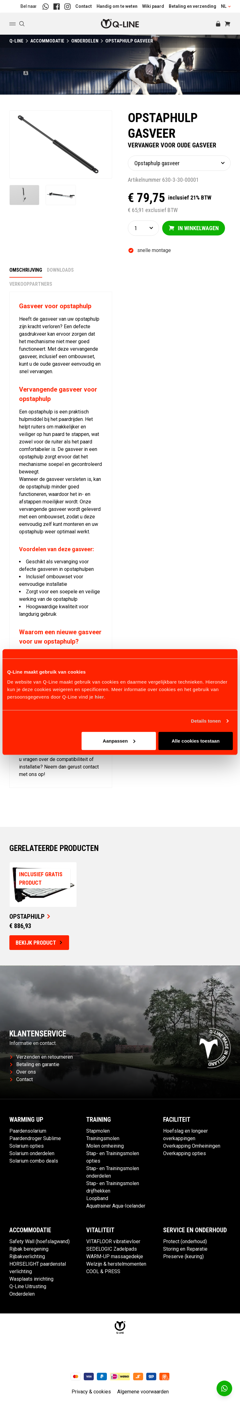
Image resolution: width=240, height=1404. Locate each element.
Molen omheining (105, 1146)
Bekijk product (39, 943)
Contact (83, 6)
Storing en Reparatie (185, 1250)
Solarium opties (26, 1146)
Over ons (23, 1072)
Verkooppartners (30, 285)
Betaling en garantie (34, 1065)
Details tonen (206, 721)
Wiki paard (153, 6)
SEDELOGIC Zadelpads (111, 1250)
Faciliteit (176, 1120)
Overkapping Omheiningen (191, 1146)
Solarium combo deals (33, 1161)
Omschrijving (25, 270)
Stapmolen (98, 1132)
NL (226, 6)
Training (98, 1120)
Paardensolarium (27, 1132)
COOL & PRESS (103, 1272)
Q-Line (16, 41)
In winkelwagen (193, 228)
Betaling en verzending (192, 6)
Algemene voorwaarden (143, 1392)
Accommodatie (47, 41)
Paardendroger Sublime (35, 1139)
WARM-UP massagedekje (114, 1257)
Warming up (26, 1120)
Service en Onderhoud (195, 1230)
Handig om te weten (117, 6)
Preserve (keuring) (183, 1257)
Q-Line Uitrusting (27, 1287)
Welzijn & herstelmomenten (116, 1265)
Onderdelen (84, 41)
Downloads (60, 270)
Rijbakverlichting (27, 1257)
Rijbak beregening (28, 1250)
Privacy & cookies (91, 1392)
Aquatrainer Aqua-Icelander (115, 1206)
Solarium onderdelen (31, 1154)
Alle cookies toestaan (195, 740)
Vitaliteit (100, 1230)
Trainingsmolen (102, 1139)
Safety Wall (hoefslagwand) (39, 1242)
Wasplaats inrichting (31, 1280)
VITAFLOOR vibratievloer (113, 1242)
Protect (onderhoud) (185, 1242)
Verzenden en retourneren (41, 1057)
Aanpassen (119, 740)
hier (99, 696)
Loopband (97, 1199)
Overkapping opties (184, 1154)
